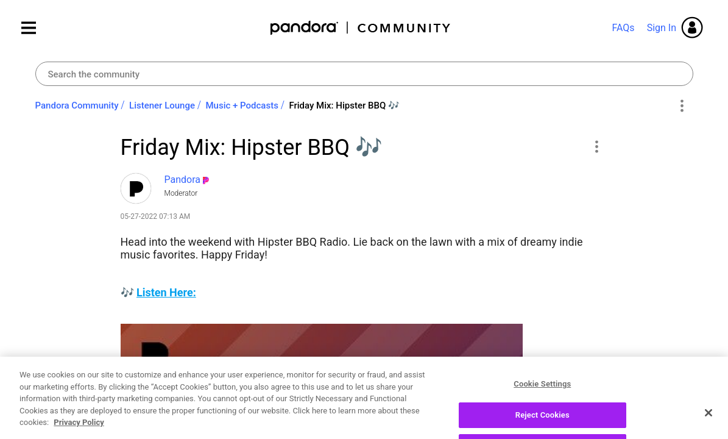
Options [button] (682, 106)
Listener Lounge (162, 105)
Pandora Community (361, 27)
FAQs (623, 28)
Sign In (661, 28)
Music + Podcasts (241, 105)
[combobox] (364, 74)
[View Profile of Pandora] (182, 179)
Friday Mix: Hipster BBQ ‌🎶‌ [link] (344, 105)
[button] (596, 146)
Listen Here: (166, 292)
